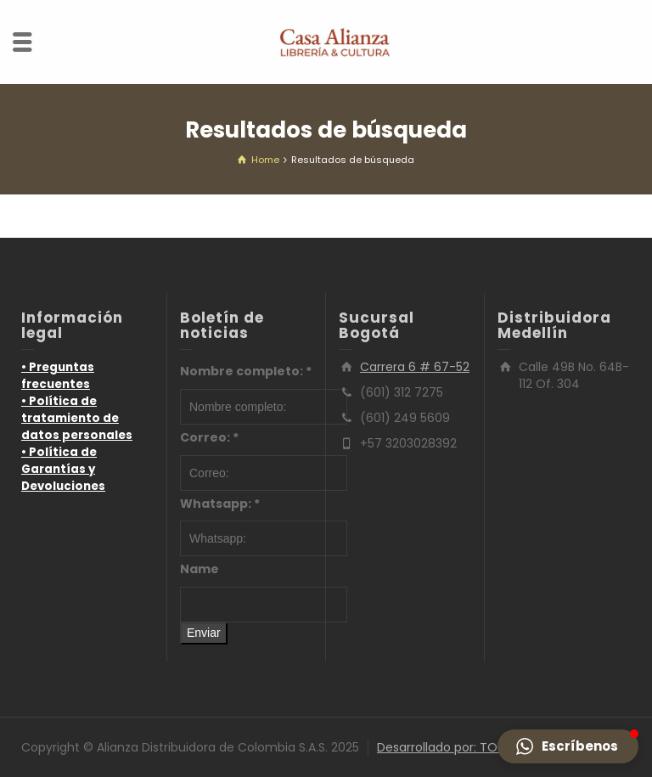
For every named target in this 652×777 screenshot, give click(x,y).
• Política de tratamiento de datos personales (76, 418)
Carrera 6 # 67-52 (414, 366)
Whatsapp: (220, 503)
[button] (567, 746)
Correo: (209, 437)
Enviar (204, 632)
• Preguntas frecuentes (57, 375)
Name (199, 568)
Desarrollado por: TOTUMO (455, 747)
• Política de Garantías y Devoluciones (63, 469)
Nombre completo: (246, 371)
